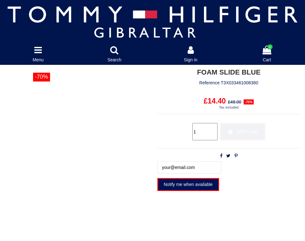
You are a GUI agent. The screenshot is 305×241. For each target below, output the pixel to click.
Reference (209, 83)
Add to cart (243, 131)
